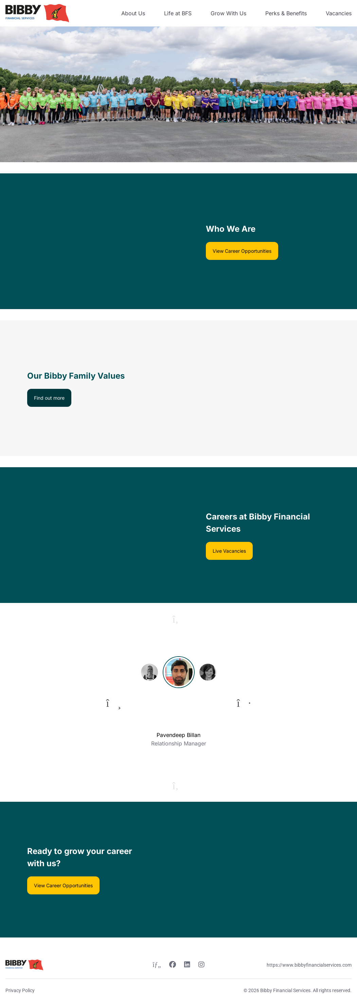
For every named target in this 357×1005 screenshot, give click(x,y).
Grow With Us (228, 13)
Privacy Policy (20, 990)
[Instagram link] (201, 965)
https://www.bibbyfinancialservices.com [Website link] (309, 965)
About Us (133, 13)
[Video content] (89, 241)
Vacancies (339, 13)
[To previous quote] (113, 703)
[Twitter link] (157, 965)
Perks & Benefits (286, 13)
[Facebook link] (172, 965)
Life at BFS (178, 13)
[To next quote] (244, 703)
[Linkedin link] (187, 965)
